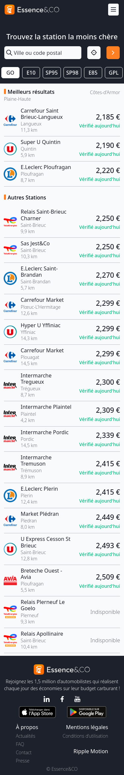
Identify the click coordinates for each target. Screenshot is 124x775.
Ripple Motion (90, 751)
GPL (114, 72)
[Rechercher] (113, 52)
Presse (22, 760)
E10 (30, 72)
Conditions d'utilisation (85, 736)
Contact (23, 752)
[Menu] (113, 10)
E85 (93, 72)
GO (10, 72)
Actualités (25, 736)
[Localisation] (94, 52)
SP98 (72, 72)
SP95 (52, 72)
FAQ (20, 744)
